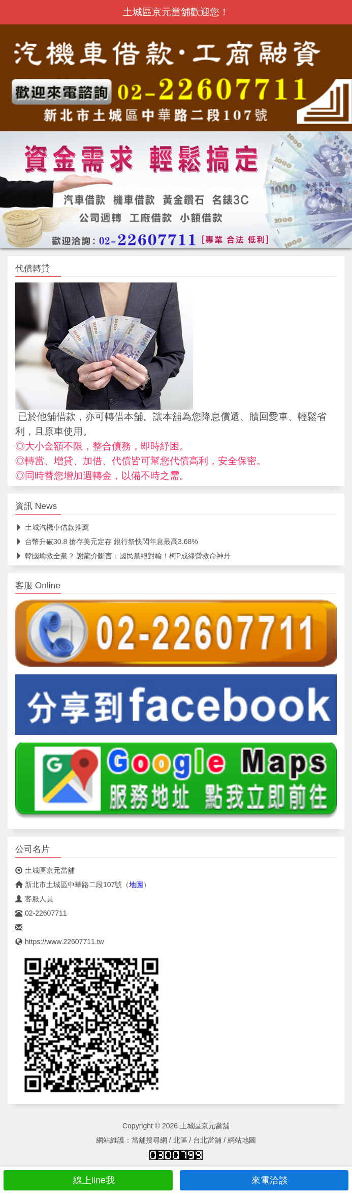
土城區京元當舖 (45, 870)
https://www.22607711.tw (59, 941)
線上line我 (88, 1180)
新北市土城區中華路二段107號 (68, 884)
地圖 (136, 884)
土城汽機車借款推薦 (52, 527)
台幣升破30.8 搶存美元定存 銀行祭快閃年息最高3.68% (106, 541)
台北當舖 (207, 1140)
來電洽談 (264, 1180)
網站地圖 (242, 1140)
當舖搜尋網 (149, 1140)
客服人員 (34, 899)
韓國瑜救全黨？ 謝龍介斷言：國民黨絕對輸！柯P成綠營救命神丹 (123, 556)
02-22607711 (41, 913)
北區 (180, 1140)
